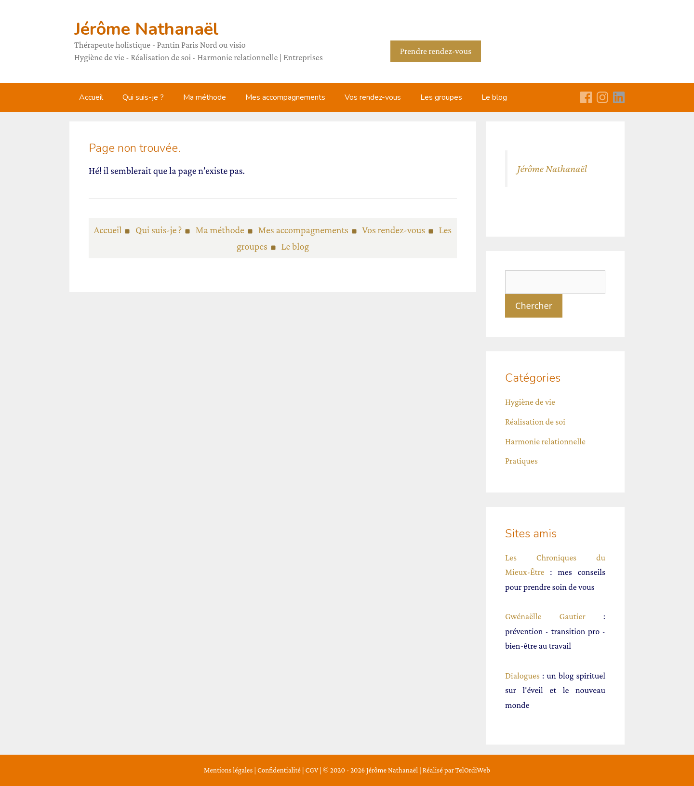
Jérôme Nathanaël (146, 29)
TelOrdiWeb (472, 770)
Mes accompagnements (285, 97)
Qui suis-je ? (143, 97)
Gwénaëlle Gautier (545, 616)
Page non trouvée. (135, 148)
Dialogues (522, 675)
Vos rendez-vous (373, 97)
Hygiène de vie (530, 402)
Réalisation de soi (535, 421)
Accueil (91, 97)
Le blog (494, 97)
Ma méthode (204, 97)
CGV (312, 770)
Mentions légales (228, 770)
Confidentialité (279, 770)
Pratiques (521, 461)
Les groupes (441, 97)
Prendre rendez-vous (435, 51)
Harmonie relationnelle (545, 441)
